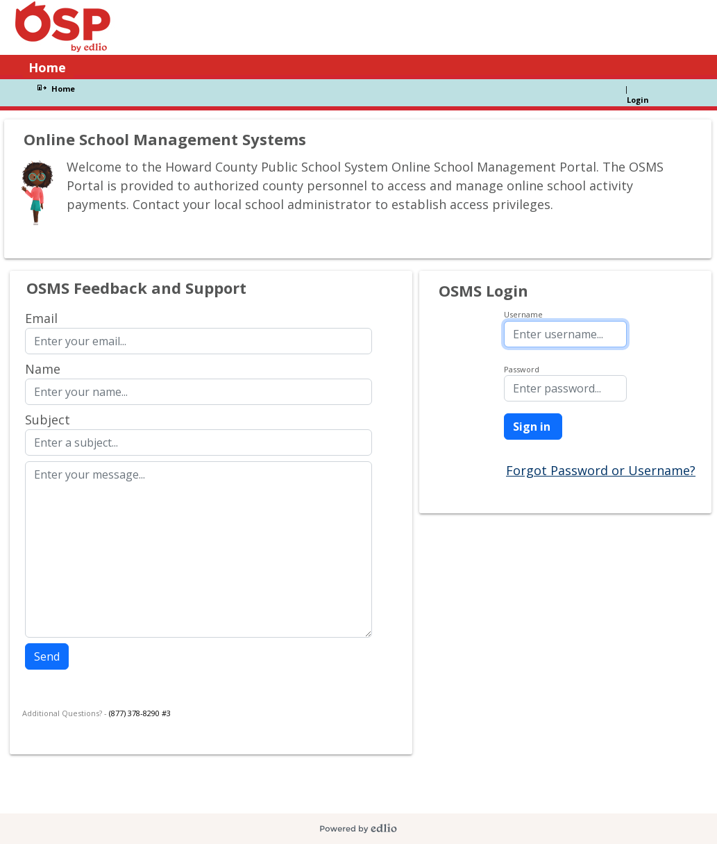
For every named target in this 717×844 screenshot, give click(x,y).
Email (41, 318)
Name (42, 369)
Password (521, 369)
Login (638, 99)
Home (63, 88)
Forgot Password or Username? (600, 470)
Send (47, 656)
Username (523, 314)
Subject (47, 419)
